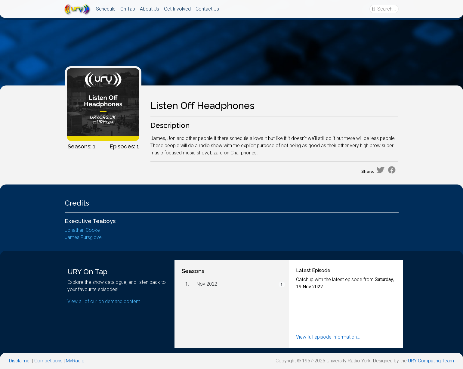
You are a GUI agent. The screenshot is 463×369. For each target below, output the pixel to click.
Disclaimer (20, 361)
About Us (149, 9)
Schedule (106, 9)
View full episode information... (328, 337)
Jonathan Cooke (82, 230)
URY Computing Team (431, 361)
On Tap (127, 9)
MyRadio (75, 361)
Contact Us (207, 9)
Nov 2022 (206, 284)
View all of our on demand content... (105, 301)
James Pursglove (83, 237)
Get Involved (177, 9)
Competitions (48, 361)
